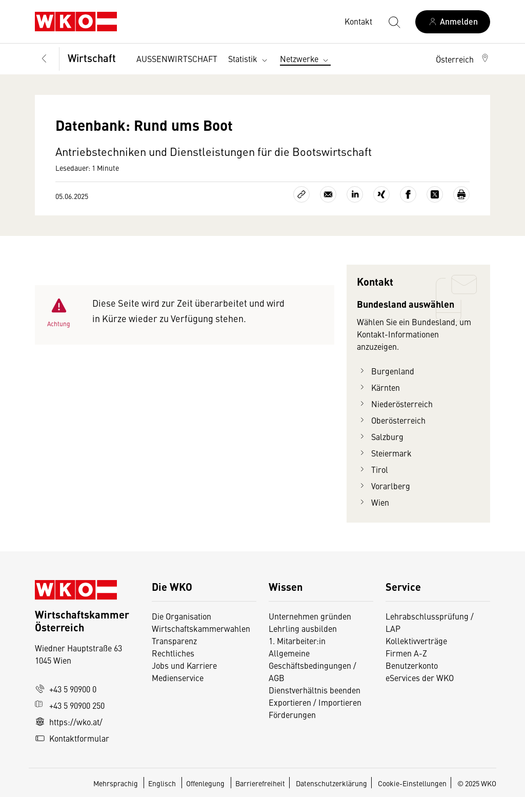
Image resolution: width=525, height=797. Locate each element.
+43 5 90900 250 (70, 705)
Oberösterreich (391, 420)
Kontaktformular (72, 738)
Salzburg (380, 436)
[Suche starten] (393, 21)
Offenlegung (205, 783)
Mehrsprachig (116, 783)
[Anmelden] (452, 21)
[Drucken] (461, 194)
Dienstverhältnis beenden (314, 689)
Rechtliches (173, 653)
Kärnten (378, 387)
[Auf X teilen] (435, 194)
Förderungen (292, 714)
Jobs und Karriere (184, 665)
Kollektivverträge (416, 640)
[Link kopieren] (301, 194)
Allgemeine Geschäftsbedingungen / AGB (312, 665)
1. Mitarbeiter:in (297, 640)
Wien (373, 502)
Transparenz (174, 640)
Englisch (162, 783)
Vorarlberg (383, 485)
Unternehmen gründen (310, 616)
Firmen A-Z (406, 653)
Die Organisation (181, 616)
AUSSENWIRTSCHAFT (176, 58)
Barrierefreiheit (260, 783)
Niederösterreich (395, 403)
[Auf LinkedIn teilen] (355, 194)
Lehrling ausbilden (303, 628)
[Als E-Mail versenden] (328, 194)
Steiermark (384, 453)
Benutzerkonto (412, 665)
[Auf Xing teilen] (381, 194)
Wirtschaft (92, 57)
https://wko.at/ (69, 721)
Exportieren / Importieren (315, 702)
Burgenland (385, 370)
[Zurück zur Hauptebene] (44, 59)
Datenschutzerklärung (331, 783)
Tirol (372, 469)
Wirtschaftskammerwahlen (201, 628)
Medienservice (178, 677)
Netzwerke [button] (305, 59)
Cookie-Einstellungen (412, 783)
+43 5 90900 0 (65, 688)
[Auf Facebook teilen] (408, 194)
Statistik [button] (249, 59)
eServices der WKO (420, 677)
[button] (463, 59)
